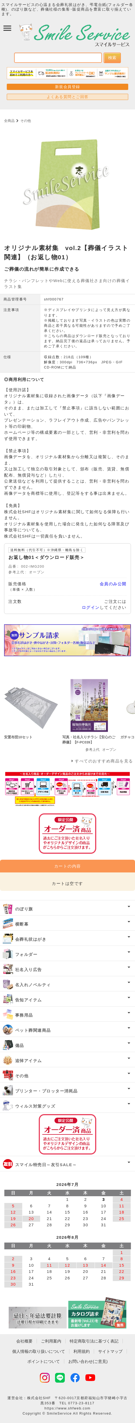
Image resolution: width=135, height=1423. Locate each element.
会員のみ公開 (113, 583)
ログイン (91, 607)
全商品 (9, 121)
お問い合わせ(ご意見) (88, 1361)
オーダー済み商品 (67, 1134)
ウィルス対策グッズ (35, 1106)
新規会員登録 (67, 87)
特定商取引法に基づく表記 (94, 1341)
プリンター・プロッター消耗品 (46, 1091)
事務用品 (24, 1015)
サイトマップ (110, 1351)
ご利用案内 (51, 1341)
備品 (19, 1045)
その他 (25, 121)
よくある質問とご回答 (68, 97)
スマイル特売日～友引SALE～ (46, 1164)
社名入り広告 (28, 969)
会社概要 (24, 1341)
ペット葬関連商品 (33, 1030)
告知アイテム (28, 1000)
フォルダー (26, 954)
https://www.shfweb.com (67, 1408)
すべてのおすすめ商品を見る (104, 761)
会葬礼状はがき (31, 939)
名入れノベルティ (33, 984)
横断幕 (22, 924)
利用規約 (81, 1351)
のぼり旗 (24, 909)
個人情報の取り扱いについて (38, 1351)
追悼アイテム (28, 1060)
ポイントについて (43, 1361)
